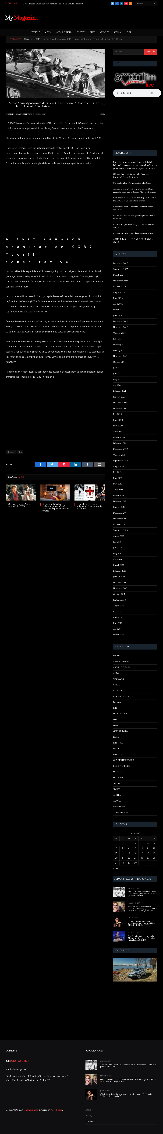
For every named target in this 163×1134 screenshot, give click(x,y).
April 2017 (117, 629)
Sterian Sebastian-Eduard (20, 114)
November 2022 (120, 327)
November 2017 (120, 588)
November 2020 (120, 408)
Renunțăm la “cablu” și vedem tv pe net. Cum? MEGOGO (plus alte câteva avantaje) (55, 507)
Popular (119, 879)
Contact (89, 1121)
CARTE (116, 685)
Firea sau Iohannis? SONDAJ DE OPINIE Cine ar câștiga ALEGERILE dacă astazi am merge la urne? (142, 909)
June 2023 (118, 298)
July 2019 (117, 472)
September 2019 (120, 461)
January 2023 (119, 316)
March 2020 (119, 437)
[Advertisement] (100, 17)
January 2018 (119, 577)
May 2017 (117, 623)
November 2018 (120, 519)
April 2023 (118, 304)
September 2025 (120, 269)
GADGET (104, 32)
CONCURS (118, 690)
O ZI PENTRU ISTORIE (124, 760)
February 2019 (119, 501)
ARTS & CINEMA (64, 32)
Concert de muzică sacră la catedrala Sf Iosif (133, 233)
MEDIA (48, 32)
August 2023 (119, 292)
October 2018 (119, 524)
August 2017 (118, 606)
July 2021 (117, 368)
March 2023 (119, 310)
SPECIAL (118, 32)
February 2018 (119, 571)
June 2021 (117, 374)
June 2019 (118, 478)
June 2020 (118, 420)
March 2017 (118, 635)
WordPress (56, 1110)
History (10, 452)
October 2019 (119, 455)
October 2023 (119, 286)
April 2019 (118, 490)
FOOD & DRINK (121, 714)
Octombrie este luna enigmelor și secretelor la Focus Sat (89, 506)
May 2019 (117, 484)
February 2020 (119, 443)
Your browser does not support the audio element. (137, 93)
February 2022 (119, 344)
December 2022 (120, 321)
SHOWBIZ (118, 778)
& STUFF (117, 656)
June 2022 (118, 339)
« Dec (115, 868)
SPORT (116, 789)
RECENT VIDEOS (121, 766)
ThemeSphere (31, 1110)
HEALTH (117, 737)
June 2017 (117, 617)
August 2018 (118, 536)
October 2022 (119, 333)
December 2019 (120, 449)
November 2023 (120, 281)
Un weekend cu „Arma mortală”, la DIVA (19, 505)
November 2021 (120, 356)
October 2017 (119, 594)
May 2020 (118, 426)
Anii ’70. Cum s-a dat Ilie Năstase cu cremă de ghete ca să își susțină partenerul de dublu (142, 894)
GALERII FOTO (120, 731)
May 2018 (117, 553)
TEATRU (117, 795)
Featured (117, 702)
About (88, 1110)
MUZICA (117, 754)
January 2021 (119, 397)
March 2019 (118, 495)
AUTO (93, 32)
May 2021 (117, 379)
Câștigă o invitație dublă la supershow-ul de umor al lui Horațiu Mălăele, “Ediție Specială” (142, 923)
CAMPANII (118, 679)
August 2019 (118, 466)
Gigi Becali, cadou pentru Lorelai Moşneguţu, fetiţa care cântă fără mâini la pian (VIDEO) (142, 938)
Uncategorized (120, 807)
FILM (115, 708)
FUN (129, 32)
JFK (20, 452)
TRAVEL (81, 32)
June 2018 (117, 548)
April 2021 (117, 385)
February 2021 (119, 391)
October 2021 (119, 362)
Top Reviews (144, 879)
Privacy (88, 1115)
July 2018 (117, 542)
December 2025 (120, 263)
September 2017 (120, 600)
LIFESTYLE (35, 32)
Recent (130, 879)
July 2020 (117, 414)
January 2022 (119, 350)
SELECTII (117, 772)
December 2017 (120, 582)
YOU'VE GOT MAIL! (122, 812)
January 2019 (119, 507)
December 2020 (120, 402)
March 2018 (118, 565)
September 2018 (120, 530)
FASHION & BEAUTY (123, 696)
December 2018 (120, 513)
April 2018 (117, 559)
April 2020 (118, 432)
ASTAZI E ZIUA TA (121, 667)
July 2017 (117, 611)
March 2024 (118, 275)
